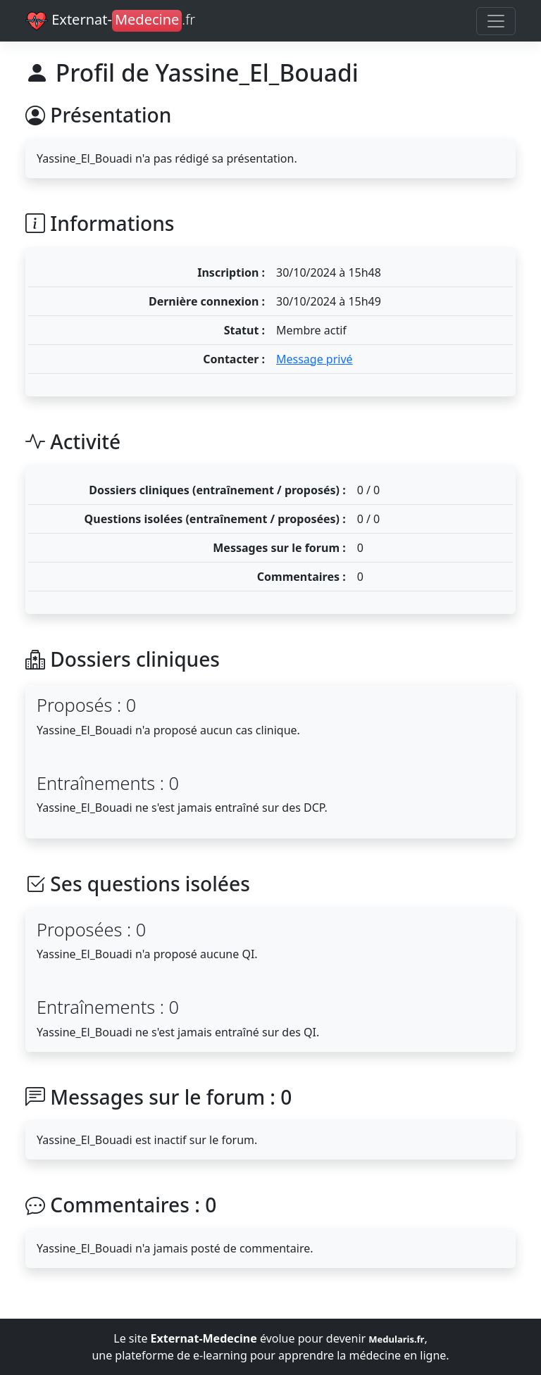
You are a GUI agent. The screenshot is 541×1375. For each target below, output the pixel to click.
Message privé (314, 359)
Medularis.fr (396, 1339)
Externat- (110, 21)
